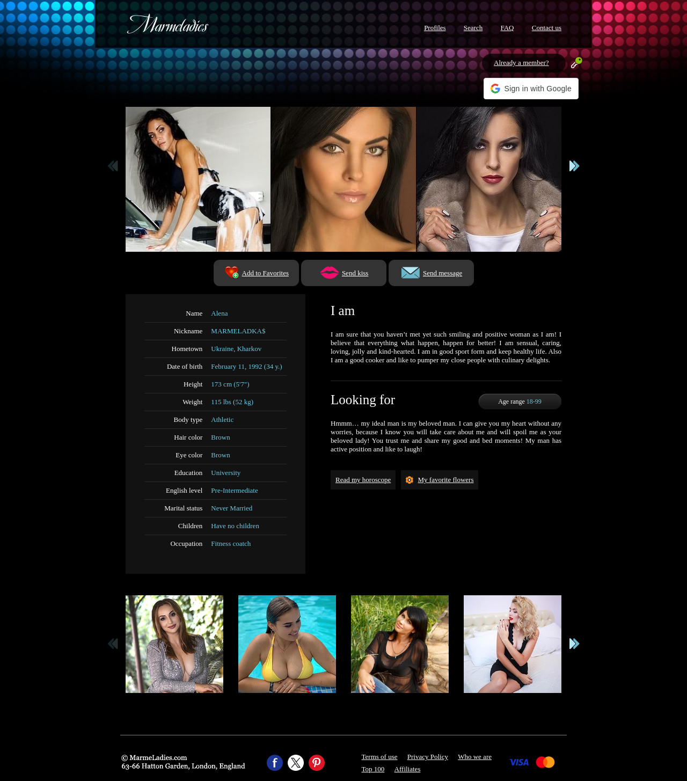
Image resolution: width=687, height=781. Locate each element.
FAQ (507, 28)
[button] (531, 88)
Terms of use (380, 757)
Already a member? (521, 63)
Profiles (434, 28)
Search (473, 28)
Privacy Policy (427, 757)
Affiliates (407, 769)
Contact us (546, 28)
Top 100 (373, 769)
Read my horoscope (363, 480)
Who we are (475, 757)
